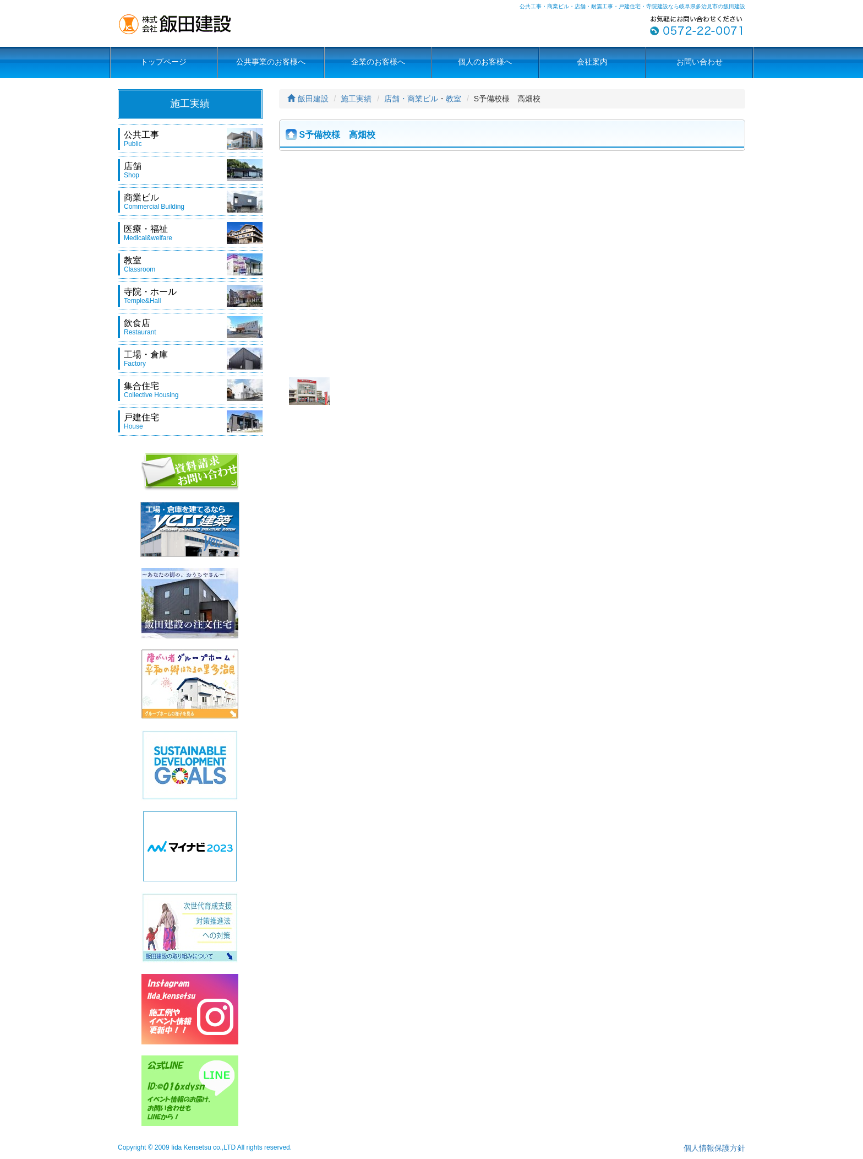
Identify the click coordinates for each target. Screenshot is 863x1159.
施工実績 (356, 98)
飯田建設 (308, 98)
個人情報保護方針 (714, 1148)
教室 (453, 98)
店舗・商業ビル (411, 98)
